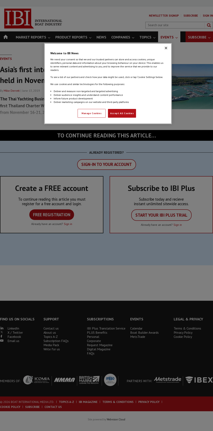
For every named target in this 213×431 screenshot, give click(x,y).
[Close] (166, 48)
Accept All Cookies (122, 113)
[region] (108, 83)
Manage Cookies (92, 113)
